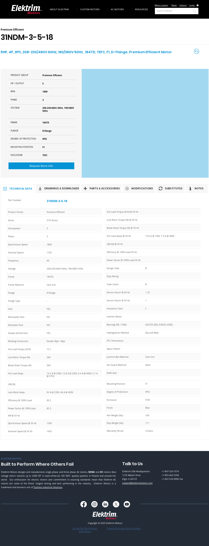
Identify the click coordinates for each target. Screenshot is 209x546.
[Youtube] (127, 504)
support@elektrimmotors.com (137, 483)
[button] (62, 9)
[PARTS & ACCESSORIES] (101, 188)
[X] (116, 504)
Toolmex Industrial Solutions (48, 487)
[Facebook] (83, 504)
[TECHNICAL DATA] (18, 188)
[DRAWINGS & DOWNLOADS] (58, 188)
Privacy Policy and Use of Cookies (124, 528)
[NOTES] (197, 188)
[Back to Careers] (196, 51)
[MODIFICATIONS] (139, 188)
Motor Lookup (161, 5)
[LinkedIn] (105, 504)
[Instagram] (94, 504)
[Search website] (170, 11)
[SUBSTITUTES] (170, 188)
